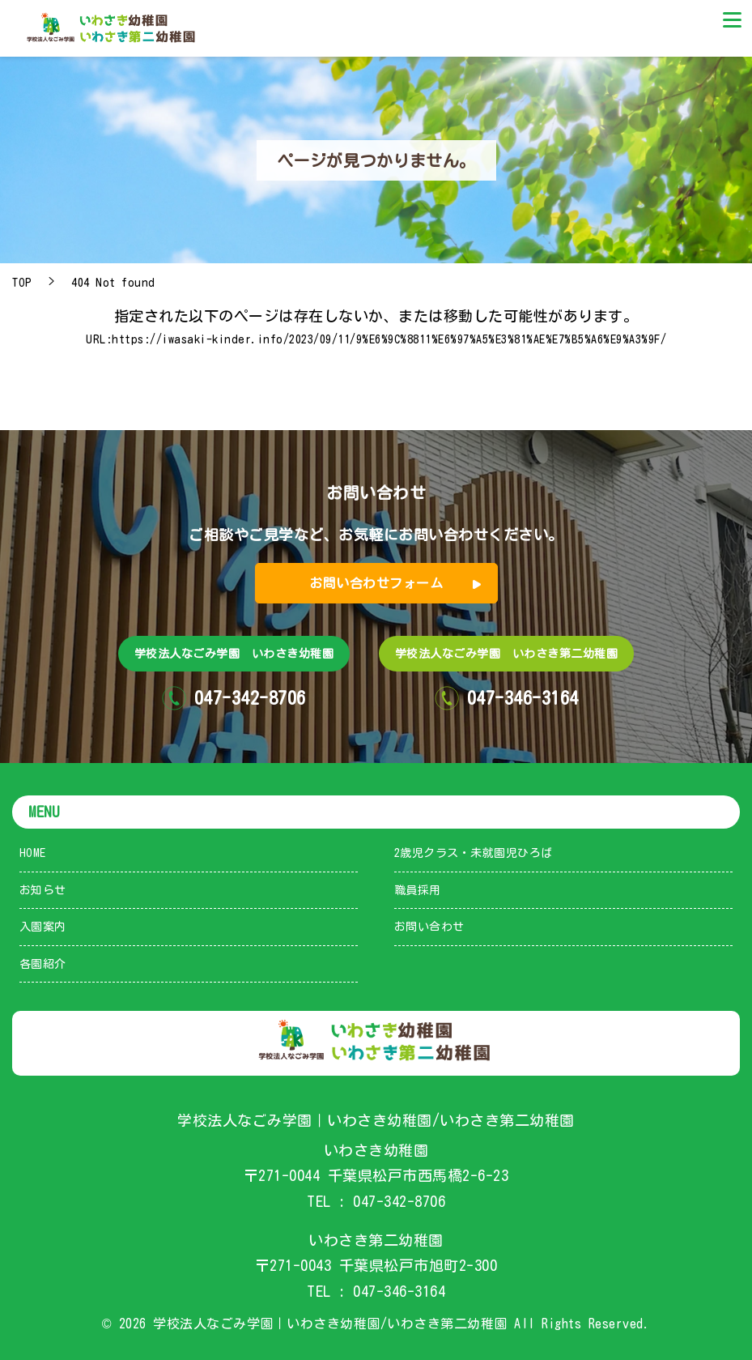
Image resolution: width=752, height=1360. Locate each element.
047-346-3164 (399, 1291)
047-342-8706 (399, 1201)
